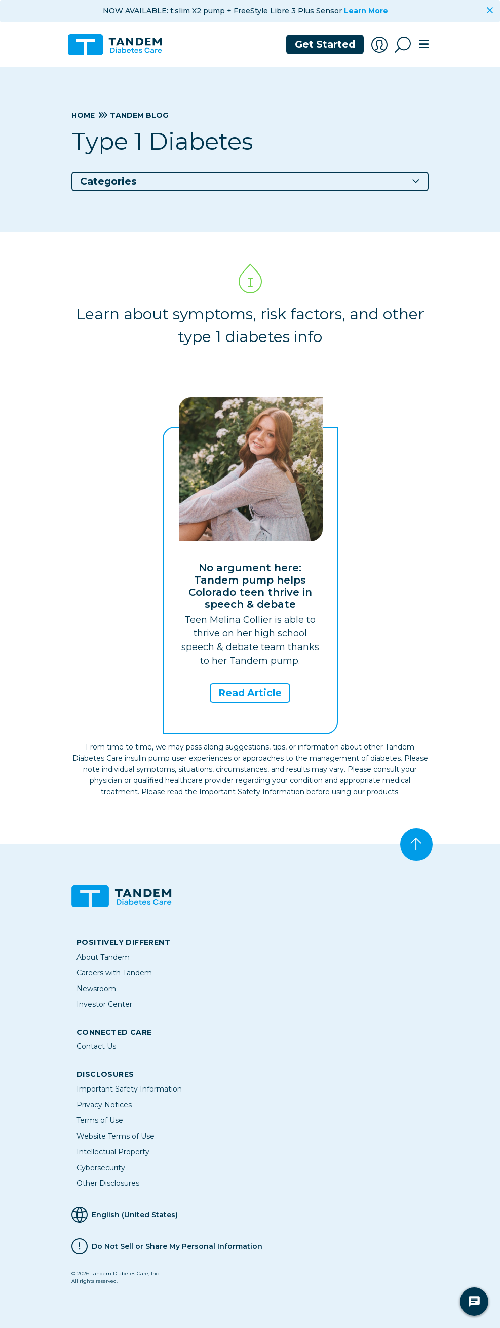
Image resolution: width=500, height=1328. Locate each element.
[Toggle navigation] (424, 45)
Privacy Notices (104, 1104)
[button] (250, 181)
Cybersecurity (100, 1167)
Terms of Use (99, 1120)
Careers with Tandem (114, 972)
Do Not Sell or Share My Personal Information (177, 1246)
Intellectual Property (112, 1151)
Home (83, 115)
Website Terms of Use (115, 1136)
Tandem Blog (139, 115)
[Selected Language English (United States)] (250, 1215)
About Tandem (103, 957)
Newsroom (96, 988)
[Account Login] (379, 45)
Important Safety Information (251, 791)
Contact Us (96, 1046)
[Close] (489, 10)
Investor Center (104, 1004)
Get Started (325, 44)
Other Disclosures (107, 1183)
